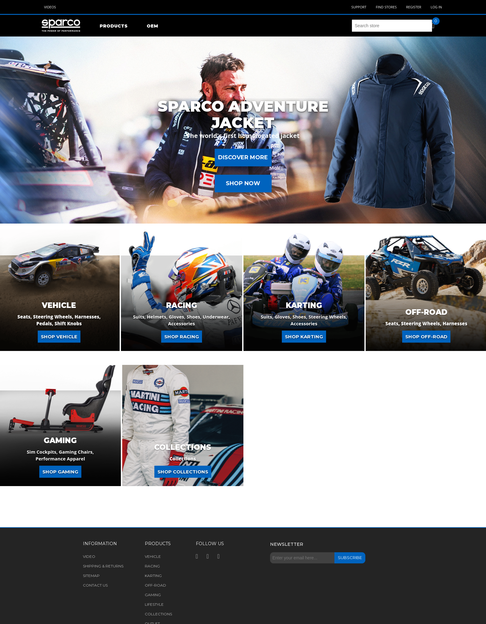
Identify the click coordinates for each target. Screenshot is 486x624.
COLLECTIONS (182, 447)
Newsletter (286, 544)
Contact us (95, 585)
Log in (436, 7)
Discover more (243, 157)
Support (359, 7)
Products (113, 26)
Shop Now (243, 183)
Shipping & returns (103, 566)
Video (89, 556)
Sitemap (91, 575)
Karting (304, 305)
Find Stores (386, 7)
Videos (50, 7)
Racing (181, 305)
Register (413, 7)
